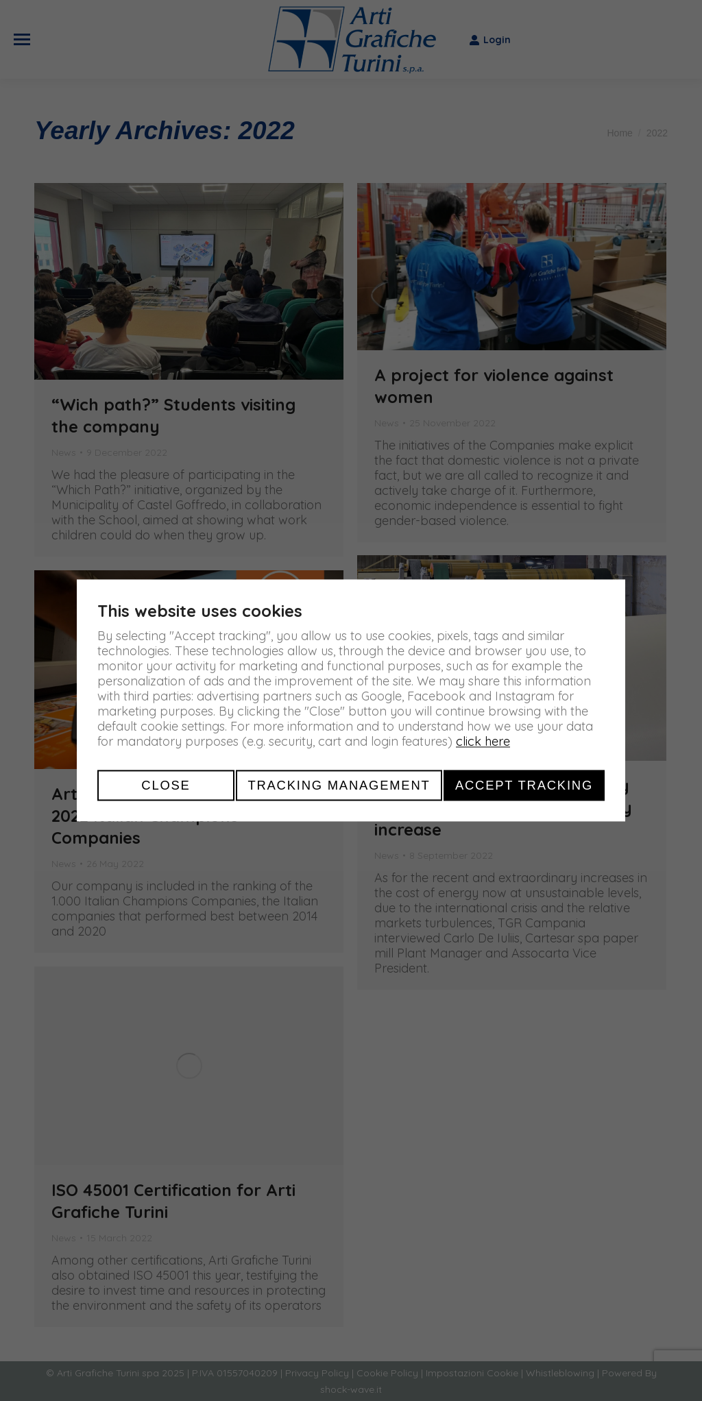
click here (483, 741)
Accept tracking (524, 785)
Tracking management (338, 785)
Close (165, 785)
